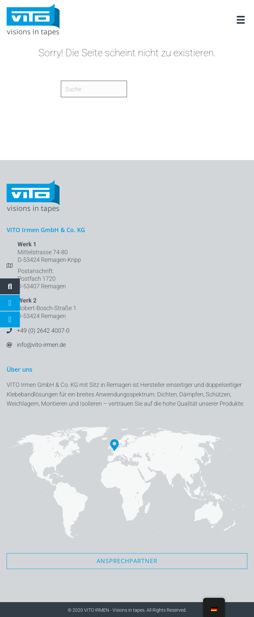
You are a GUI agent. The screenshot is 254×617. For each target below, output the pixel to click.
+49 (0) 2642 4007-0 (43, 330)
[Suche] (94, 89)
